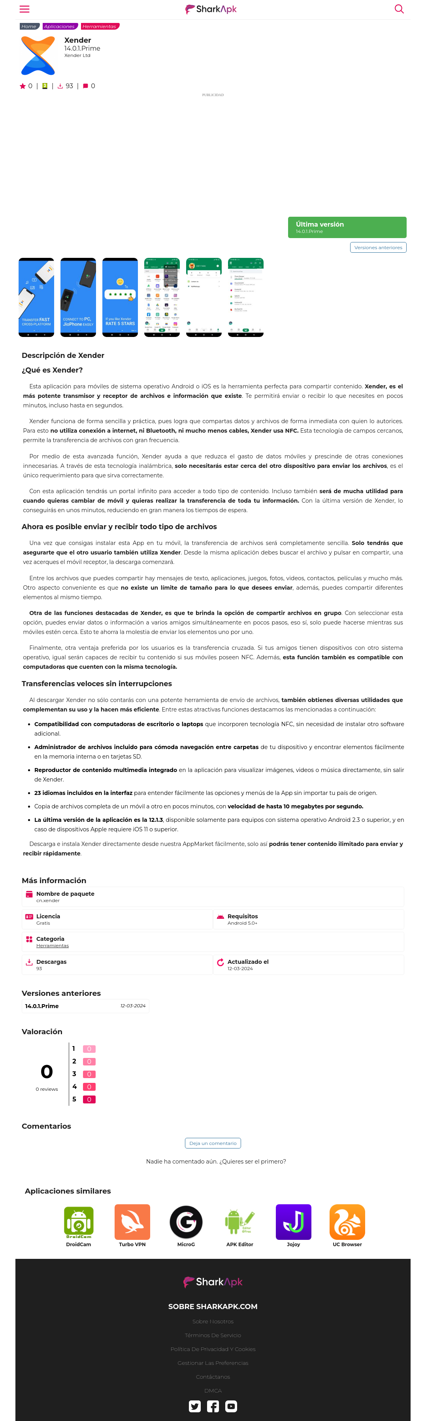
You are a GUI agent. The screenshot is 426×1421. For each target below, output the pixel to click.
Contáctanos (213, 1376)
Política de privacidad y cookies (213, 1349)
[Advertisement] (213, 153)
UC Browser (347, 1244)
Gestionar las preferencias (213, 1362)
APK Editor (239, 1244)
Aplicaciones (59, 26)
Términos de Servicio (213, 1335)
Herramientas (99, 26)
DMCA (213, 1390)
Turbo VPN (132, 1244)
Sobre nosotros (213, 1321)
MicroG (186, 1244)
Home (28, 26)
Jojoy (293, 1244)
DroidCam (78, 1244)
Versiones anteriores (378, 247)
